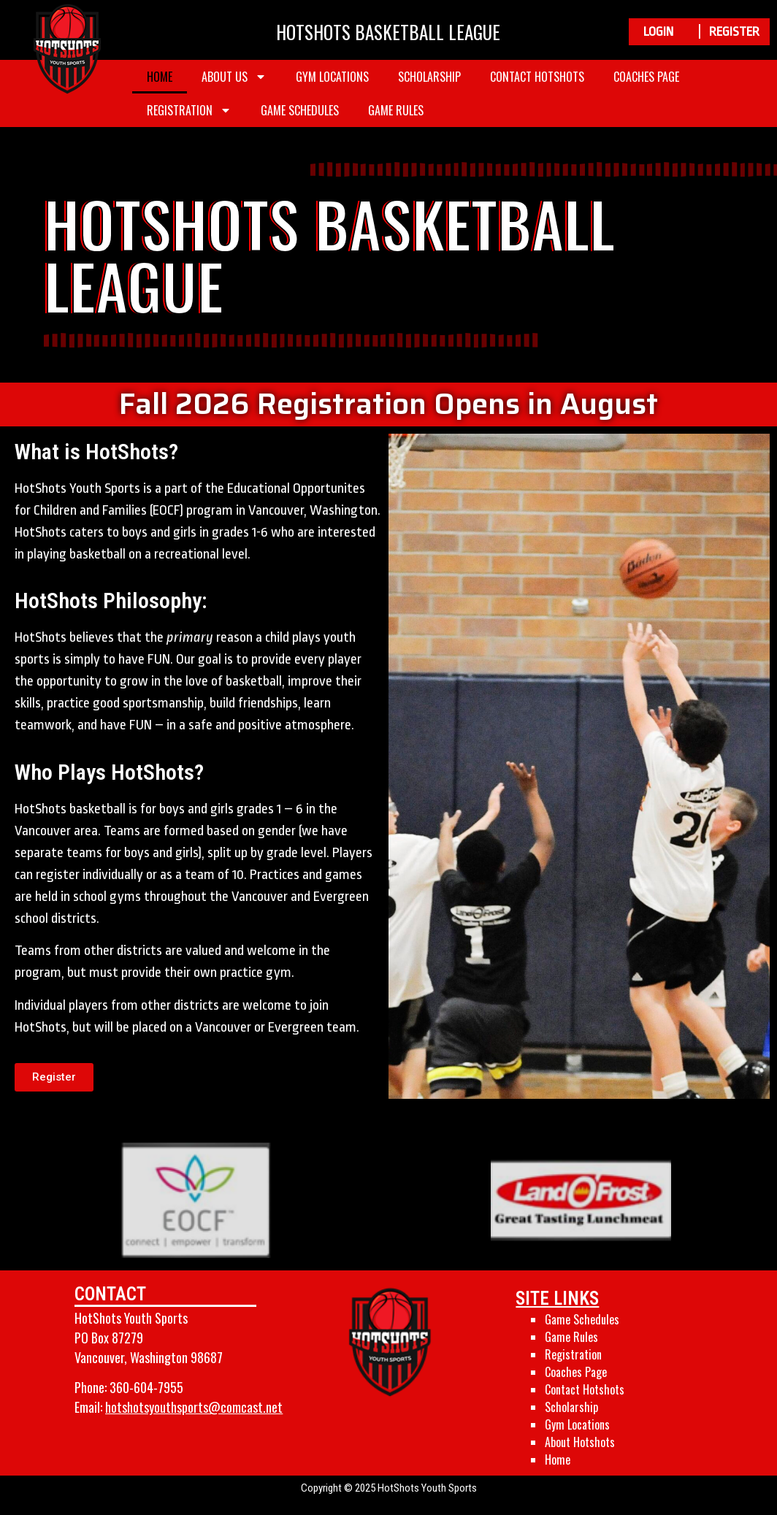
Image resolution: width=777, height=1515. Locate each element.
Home (159, 76)
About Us (234, 77)
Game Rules (396, 110)
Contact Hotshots (537, 76)
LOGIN (658, 32)
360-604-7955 (146, 1387)
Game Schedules (300, 110)
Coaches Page (646, 76)
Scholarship (429, 76)
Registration (189, 110)
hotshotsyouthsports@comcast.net (194, 1406)
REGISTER (734, 32)
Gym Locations (332, 76)
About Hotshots (580, 1442)
